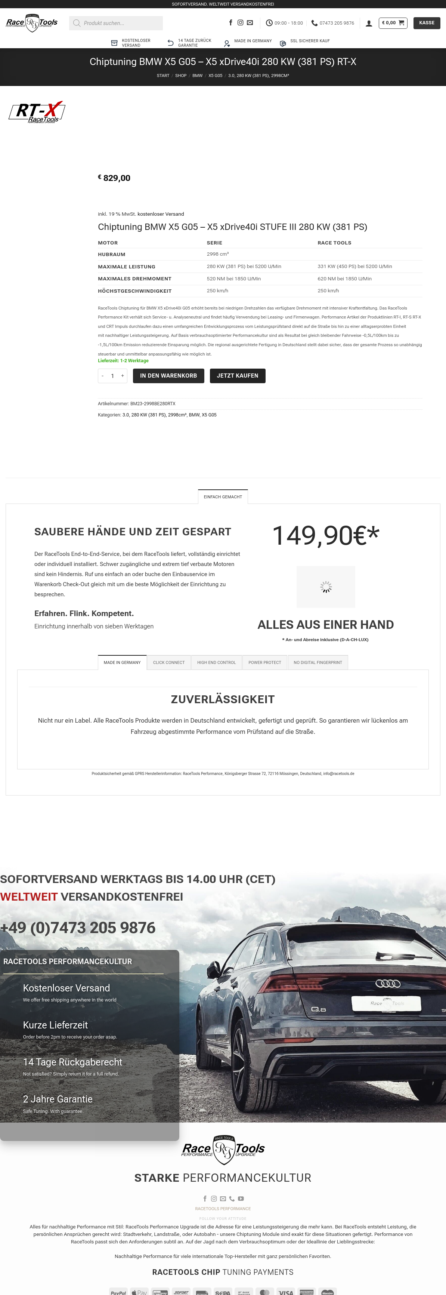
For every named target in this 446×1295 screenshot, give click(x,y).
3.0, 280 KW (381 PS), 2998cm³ (258, 75)
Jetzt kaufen (237, 375)
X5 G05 (215, 75)
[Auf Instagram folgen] (241, 23)
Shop (180, 75)
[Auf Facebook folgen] (231, 23)
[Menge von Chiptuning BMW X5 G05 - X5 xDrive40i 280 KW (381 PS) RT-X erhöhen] (122, 376)
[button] (369, 23)
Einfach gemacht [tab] (223, 497)
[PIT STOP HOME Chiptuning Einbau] (326, 588)
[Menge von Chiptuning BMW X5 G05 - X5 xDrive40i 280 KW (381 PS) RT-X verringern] (102, 376)
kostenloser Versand (160, 214)
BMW (197, 75)
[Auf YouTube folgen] (241, 1200)
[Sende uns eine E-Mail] (250, 23)
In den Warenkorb (168, 375)
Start (163, 75)
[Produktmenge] (112, 376)
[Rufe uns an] (232, 1200)
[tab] (122, 663)
